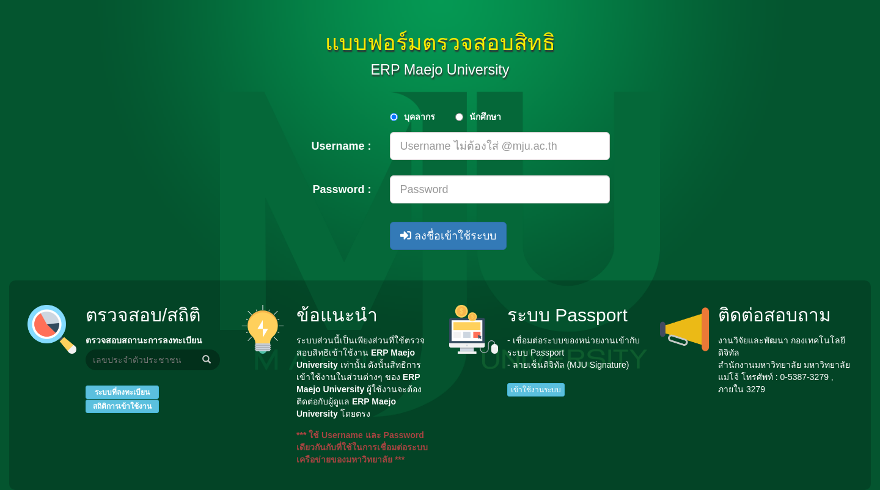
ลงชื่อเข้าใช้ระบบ (448, 236)
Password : (341, 189)
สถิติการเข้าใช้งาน (122, 406)
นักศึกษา (485, 117)
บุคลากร (419, 117)
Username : (341, 146)
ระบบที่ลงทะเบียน (122, 392)
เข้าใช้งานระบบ (536, 390)
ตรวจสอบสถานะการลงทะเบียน (144, 340)
